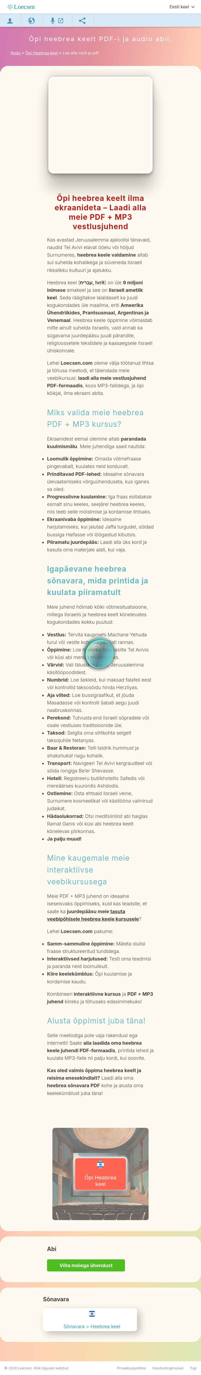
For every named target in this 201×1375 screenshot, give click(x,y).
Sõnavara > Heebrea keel (92, 1319)
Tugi (193, 1368)
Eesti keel (179, 6)
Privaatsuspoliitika (131, 1368)
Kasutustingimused (167, 1368)
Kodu (16, 52)
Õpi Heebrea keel (101, 1174)
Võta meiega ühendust (85, 1265)
